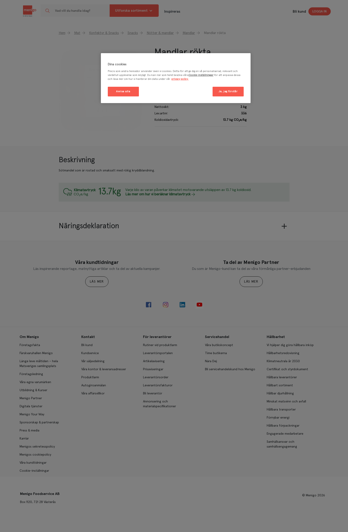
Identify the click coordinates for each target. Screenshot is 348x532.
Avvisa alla (123, 91)
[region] (176, 78)
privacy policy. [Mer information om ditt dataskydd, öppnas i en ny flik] (180, 79)
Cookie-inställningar (201, 75)
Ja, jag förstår (228, 91)
